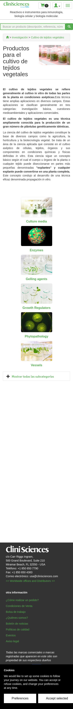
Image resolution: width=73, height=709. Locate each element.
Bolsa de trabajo (16, 611)
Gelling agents (36, 279)
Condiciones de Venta (19, 606)
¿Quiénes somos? (17, 617)
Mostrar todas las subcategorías (33, 377)
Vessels (36, 365)
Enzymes (36, 250)
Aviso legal (12, 641)
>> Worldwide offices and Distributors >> (30, 580)
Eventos (11, 635)
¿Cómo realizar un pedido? (22, 600)
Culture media (36, 221)
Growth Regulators (36, 307)
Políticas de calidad (17, 629)
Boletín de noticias (17, 623)
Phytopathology (36, 336)
